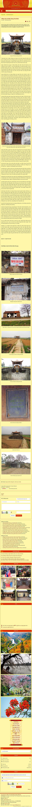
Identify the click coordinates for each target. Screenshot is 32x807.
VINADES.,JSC (28, 806)
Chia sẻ (2, 493)
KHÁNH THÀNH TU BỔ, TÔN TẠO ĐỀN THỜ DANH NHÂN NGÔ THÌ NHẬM (15, 560)
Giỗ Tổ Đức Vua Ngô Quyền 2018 (8, 625)
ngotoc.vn (6, 798)
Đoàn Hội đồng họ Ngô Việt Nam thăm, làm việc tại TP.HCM (12, 553)
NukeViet (19, 806)
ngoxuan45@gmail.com (16, 804)
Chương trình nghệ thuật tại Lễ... (8, 627)
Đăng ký (29, 789)
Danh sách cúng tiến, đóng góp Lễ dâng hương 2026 (11, 557)
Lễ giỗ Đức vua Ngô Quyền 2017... (22, 625)
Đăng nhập (19, 786)
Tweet (2, 494)
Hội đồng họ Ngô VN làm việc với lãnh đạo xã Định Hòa (12, 555)
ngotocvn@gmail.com (7, 799)
